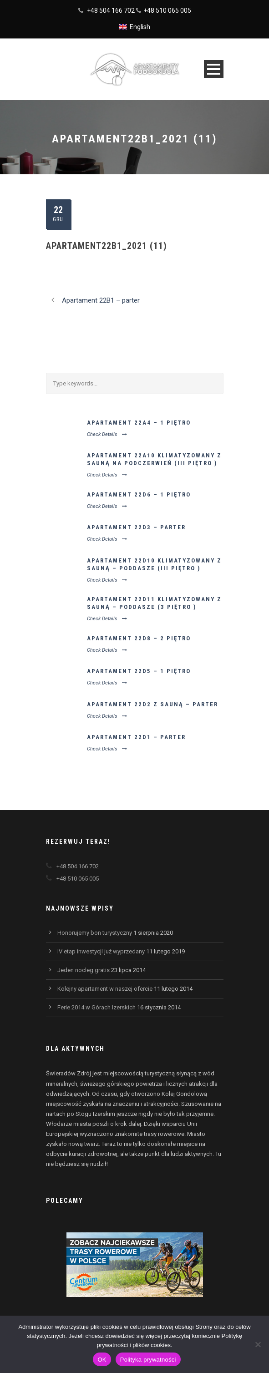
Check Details (107, 434)
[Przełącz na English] (134, 27)
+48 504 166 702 (111, 10)
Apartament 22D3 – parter (136, 527)
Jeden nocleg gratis (83, 970)
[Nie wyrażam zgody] (257, 1344)
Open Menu (213, 69)
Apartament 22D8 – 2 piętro (139, 638)
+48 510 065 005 (167, 10)
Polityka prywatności (148, 1359)
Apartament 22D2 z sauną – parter (152, 704)
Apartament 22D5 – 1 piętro (139, 671)
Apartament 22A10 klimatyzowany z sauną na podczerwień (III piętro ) (154, 459)
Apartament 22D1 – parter (136, 737)
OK (101, 1359)
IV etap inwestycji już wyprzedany (101, 951)
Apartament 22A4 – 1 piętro (139, 422)
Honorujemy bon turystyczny (94, 932)
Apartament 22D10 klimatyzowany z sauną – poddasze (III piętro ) (154, 564)
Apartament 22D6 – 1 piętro (139, 494)
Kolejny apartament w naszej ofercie (104, 988)
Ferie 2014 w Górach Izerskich (96, 1007)
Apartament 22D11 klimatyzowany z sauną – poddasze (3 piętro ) (154, 603)
